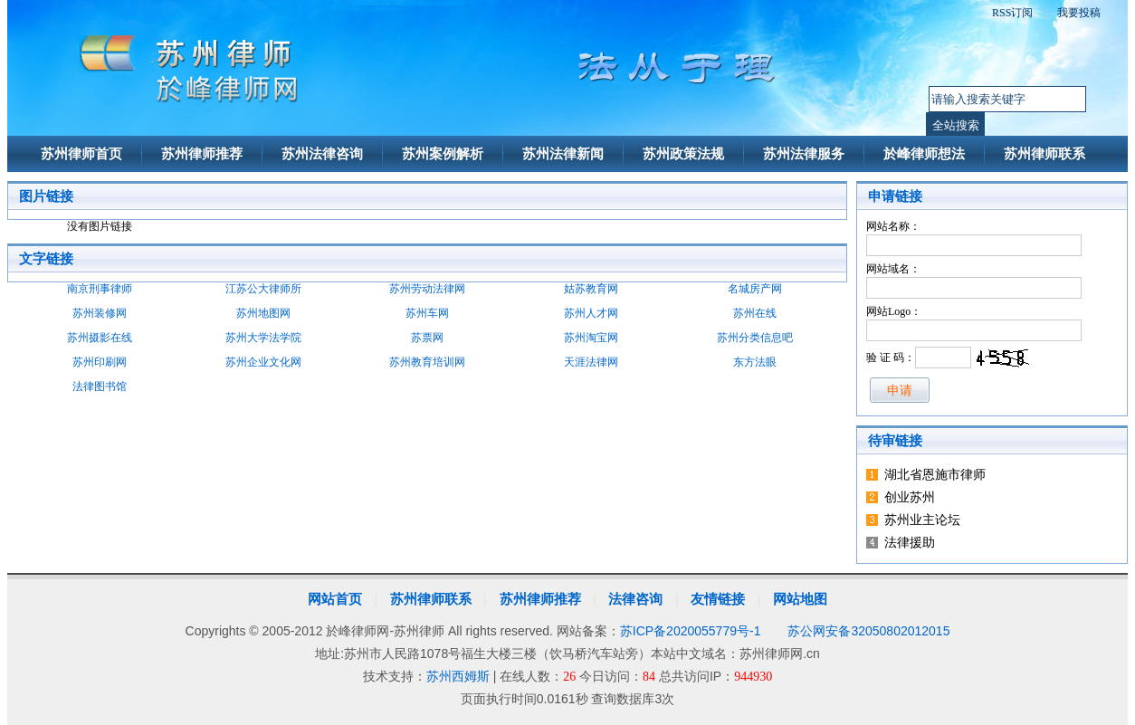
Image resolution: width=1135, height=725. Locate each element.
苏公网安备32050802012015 (868, 631)
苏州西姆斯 (458, 676)
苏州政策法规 (683, 154)
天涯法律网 (591, 362)
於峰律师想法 (924, 154)
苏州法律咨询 (322, 154)
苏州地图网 (263, 313)
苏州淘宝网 (591, 337)
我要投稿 (1079, 12)
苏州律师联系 (1044, 154)
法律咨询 (635, 598)
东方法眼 (755, 362)
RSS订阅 (1012, 12)
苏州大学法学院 (263, 337)
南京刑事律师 (99, 288)
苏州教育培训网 (427, 362)
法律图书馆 (99, 386)
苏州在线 (755, 313)
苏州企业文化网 (263, 362)
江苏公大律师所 (263, 288)
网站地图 (800, 598)
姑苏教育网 (591, 288)
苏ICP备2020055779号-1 (690, 631)
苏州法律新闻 (563, 154)
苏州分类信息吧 (755, 337)
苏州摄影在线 (99, 337)
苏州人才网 (591, 313)
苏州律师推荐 (202, 154)
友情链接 (718, 598)
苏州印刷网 (99, 362)
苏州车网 (427, 313)
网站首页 (335, 598)
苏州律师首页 (81, 154)
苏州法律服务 (803, 154)
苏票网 (427, 337)
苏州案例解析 (442, 154)
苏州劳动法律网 (427, 288)
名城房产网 (755, 288)
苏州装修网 (99, 313)
